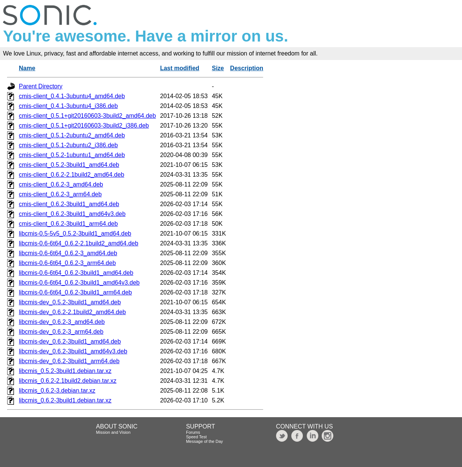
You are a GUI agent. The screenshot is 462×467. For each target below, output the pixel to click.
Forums (193, 432)
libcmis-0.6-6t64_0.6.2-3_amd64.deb (68, 253)
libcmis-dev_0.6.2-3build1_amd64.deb (70, 341)
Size (218, 68)
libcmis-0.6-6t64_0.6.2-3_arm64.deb (67, 263)
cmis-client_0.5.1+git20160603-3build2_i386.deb (84, 125)
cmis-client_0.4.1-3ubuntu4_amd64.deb (72, 96)
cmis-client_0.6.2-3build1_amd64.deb (69, 204)
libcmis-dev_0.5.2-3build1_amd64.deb (70, 302)
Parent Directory (41, 86)
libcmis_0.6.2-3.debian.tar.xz (57, 390)
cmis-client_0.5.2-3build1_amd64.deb (69, 165)
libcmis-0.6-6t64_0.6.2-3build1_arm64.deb (75, 292)
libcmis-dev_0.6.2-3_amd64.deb (62, 322)
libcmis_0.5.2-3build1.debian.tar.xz (65, 371)
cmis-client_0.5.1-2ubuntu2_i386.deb (68, 145)
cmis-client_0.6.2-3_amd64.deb (61, 184)
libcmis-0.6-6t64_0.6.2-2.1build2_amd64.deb (78, 243)
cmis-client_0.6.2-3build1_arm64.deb (68, 223)
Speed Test (196, 437)
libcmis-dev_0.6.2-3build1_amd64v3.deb (73, 351)
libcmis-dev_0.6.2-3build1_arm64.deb (69, 361)
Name (27, 68)
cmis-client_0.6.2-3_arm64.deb (60, 194)
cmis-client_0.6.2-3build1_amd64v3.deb (72, 214)
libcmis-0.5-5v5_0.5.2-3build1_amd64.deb (75, 233)
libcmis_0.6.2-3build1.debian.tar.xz (65, 400)
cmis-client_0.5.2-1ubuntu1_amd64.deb (72, 155)
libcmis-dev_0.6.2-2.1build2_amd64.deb (72, 312)
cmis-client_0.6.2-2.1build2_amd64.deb (71, 174)
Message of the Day (204, 441)
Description (246, 68)
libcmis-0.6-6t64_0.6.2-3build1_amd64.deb (76, 273)
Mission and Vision (113, 432)
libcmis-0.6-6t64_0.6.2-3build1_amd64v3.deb (79, 282)
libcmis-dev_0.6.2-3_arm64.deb (61, 331)
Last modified (179, 68)
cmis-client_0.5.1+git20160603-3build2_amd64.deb (87, 116)
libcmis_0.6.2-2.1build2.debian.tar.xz (68, 381)
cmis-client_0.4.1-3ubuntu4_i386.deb (68, 106)
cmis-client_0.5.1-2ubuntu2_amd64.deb (72, 135)
